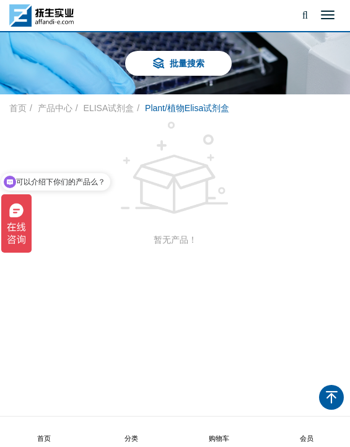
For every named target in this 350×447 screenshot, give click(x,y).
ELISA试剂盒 (109, 108)
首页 (44, 432)
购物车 (219, 432)
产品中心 (55, 108)
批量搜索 (178, 64)
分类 (131, 432)
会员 (306, 432)
